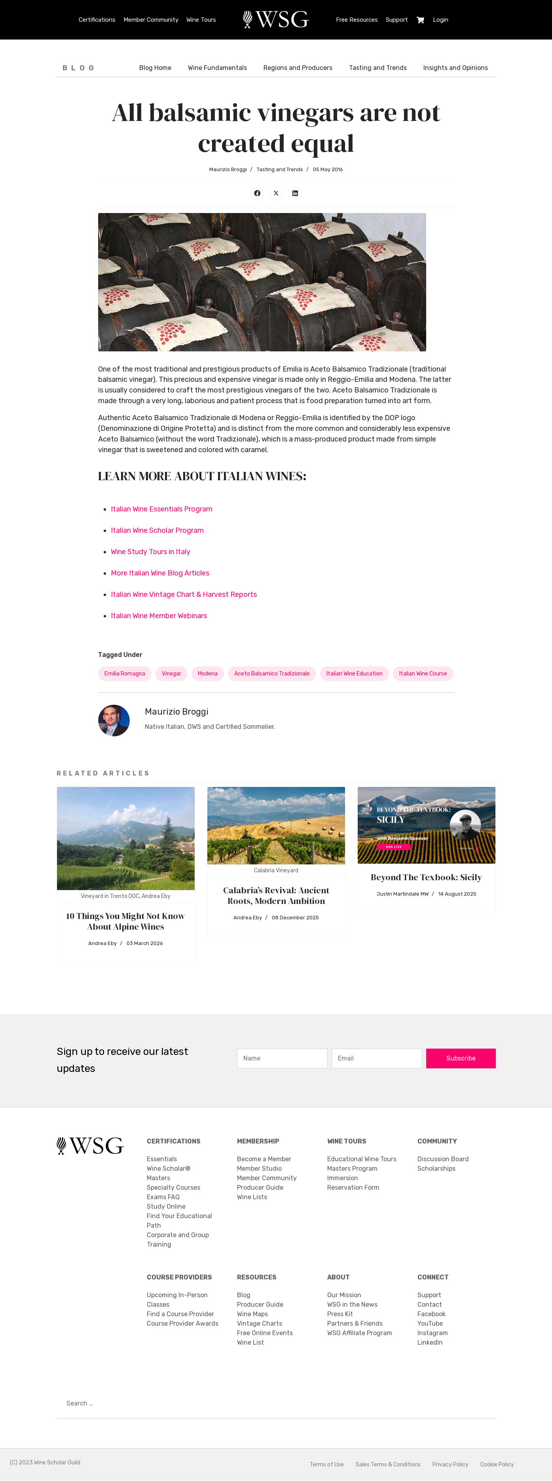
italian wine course (423, 674)
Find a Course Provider (180, 1314)
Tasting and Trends (378, 68)
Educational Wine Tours (361, 1159)
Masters (158, 1178)
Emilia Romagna (124, 674)
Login (440, 19)
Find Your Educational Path (179, 1221)
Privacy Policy (450, 1465)
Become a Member (264, 1159)
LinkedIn (430, 1343)
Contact (429, 1305)
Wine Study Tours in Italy (150, 552)
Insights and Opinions (455, 68)
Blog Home (155, 68)
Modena (208, 674)
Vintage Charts (259, 1324)
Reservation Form (353, 1188)
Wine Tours (201, 19)
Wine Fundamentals (217, 68)
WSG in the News (352, 1305)
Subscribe (461, 1058)
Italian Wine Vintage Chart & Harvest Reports (184, 595)
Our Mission (344, 1295)
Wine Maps (252, 1314)
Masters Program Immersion (352, 1173)
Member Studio (259, 1169)
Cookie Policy (497, 1465)
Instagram (432, 1333)
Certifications (97, 19)
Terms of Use (327, 1465)
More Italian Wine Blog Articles (160, 573)
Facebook (431, 1314)
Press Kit (340, 1314)
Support (397, 19)
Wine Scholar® (168, 1169)
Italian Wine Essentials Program (161, 509)
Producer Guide (260, 1188)
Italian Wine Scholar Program (157, 530)
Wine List (250, 1343)
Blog (243, 1295)
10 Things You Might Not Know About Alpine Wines (125, 921)
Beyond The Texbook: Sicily (426, 877)
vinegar (171, 674)
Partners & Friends (355, 1324)
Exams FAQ (163, 1197)
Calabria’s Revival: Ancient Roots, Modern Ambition (276, 896)
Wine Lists (252, 1197)
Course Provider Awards (182, 1324)
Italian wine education (354, 674)
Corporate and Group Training (178, 1240)
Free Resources (357, 19)
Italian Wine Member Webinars (159, 616)
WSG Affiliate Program (359, 1333)
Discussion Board (443, 1159)
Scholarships (436, 1169)
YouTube (430, 1324)
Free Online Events (265, 1333)
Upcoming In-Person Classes (177, 1300)
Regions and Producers (298, 68)
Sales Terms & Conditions (388, 1465)
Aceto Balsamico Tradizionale (272, 674)
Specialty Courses (173, 1188)
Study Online (166, 1207)
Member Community (150, 19)
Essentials (162, 1159)
